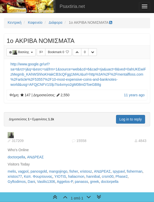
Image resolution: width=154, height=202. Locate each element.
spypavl (119, 171)
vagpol (23, 171)
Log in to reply (130, 119)
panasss (81, 182)
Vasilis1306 (46, 182)
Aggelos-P (65, 182)
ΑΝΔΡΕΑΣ (35, 157)
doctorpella (16, 157)
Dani (31, 182)
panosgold (39, 171)
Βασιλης (24, 52)
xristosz (86, 171)
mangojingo (58, 171)
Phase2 (121, 176)
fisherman (134, 171)
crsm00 (107, 176)
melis (12, 171)
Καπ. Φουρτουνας (38, 176)
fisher (73, 171)
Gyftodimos (17, 182)
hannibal (93, 176)
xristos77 (15, 176)
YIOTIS (60, 176)
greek (94, 182)
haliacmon (76, 176)
